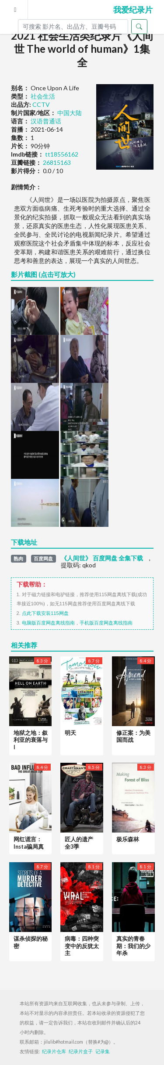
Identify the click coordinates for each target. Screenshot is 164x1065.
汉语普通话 (46, 121)
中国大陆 (69, 112)
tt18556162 (61, 154)
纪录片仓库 (54, 1051)
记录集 (102, 1051)
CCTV (41, 104)
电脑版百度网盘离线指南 (48, 622)
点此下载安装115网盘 (45, 613)
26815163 (57, 162)
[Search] (73, 26)
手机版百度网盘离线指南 (106, 622)
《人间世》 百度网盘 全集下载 (102, 558)
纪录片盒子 (81, 1051)
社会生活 (43, 96)
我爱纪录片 (133, 9)
